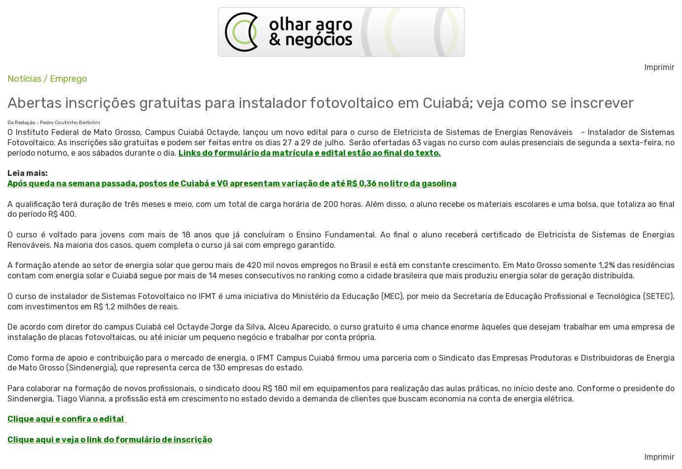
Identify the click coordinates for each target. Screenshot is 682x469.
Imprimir (660, 67)
